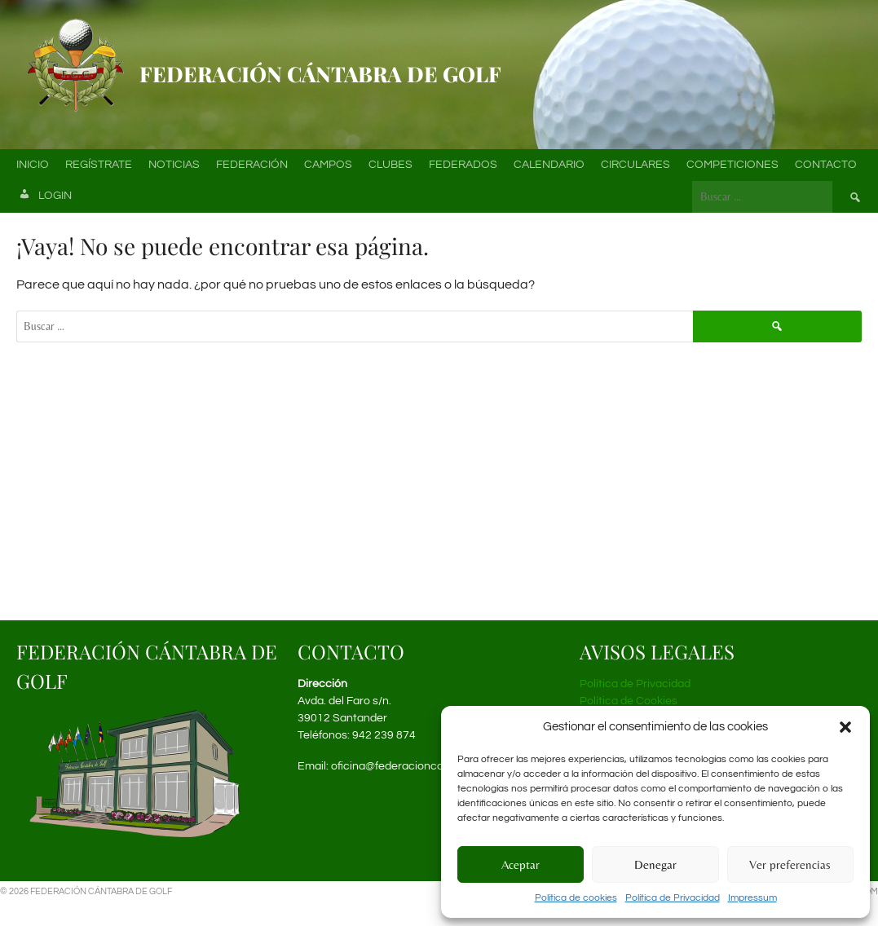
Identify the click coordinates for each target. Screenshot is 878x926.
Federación (252, 164)
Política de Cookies (628, 701)
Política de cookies (576, 898)
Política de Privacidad (672, 898)
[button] (845, 727)
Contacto (826, 164)
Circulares (635, 164)
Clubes (390, 164)
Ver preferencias (790, 864)
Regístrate (98, 164)
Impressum (752, 898)
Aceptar (520, 864)
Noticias (174, 164)
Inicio (32, 164)
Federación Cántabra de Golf (320, 74)
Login (44, 196)
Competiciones (732, 164)
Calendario (549, 164)
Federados (463, 164)
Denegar (655, 864)
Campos (328, 164)
